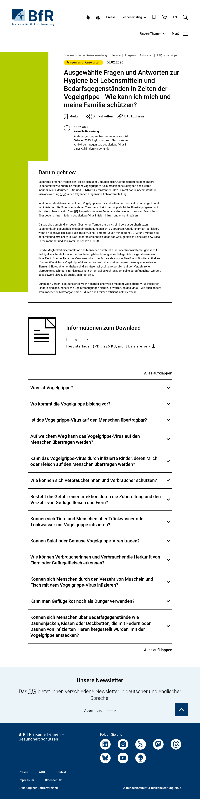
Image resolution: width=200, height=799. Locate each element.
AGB (42, 772)
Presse (110, 17)
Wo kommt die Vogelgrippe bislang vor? (101, 406)
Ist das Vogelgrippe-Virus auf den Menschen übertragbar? (101, 422)
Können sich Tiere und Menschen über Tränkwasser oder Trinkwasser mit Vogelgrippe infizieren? (101, 524)
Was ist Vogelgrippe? (101, 390)
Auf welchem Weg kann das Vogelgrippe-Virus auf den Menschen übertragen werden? (101, 441)
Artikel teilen (99, 116)
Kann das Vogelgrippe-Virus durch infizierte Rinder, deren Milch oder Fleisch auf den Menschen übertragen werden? (101, 463)
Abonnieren (100, 710)
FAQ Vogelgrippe (167, 55)
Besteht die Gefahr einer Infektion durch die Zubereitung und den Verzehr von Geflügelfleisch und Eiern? (101, 502)
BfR (63, 194)
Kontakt (61, 772)
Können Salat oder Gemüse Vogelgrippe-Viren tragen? (101, 543)
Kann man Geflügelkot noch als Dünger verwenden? (101, 603)
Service (116, 55)
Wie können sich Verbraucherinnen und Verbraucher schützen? (101, 482)
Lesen (77, 339)
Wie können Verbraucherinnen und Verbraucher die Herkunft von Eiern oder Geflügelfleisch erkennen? (101, 562)
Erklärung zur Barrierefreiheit (38, 788)
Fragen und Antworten (138, 55)
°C (136, 232)
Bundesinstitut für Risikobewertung (85, 55)
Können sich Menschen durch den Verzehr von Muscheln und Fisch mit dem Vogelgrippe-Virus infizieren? (101, 584)
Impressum (26, 780)
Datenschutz (53, 780)
